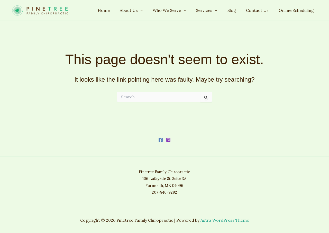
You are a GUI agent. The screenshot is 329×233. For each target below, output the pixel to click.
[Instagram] (168, 139)
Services (212, 10)
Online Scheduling (297, 10)
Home (115, 10)
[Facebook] (160, 139)
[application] (149, 10)
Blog (236, 10)
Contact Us (260, 10)
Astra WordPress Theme (224, 220)
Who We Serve (177, 10)
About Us (140, 10)
